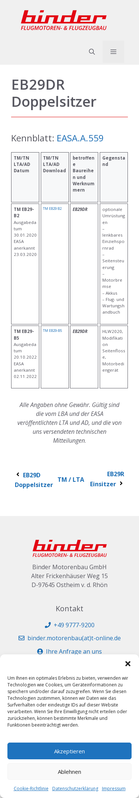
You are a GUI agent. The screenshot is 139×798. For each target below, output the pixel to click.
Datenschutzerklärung (75, 788)
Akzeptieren (69, 751)
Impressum (114, 788)
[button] (128, 663)
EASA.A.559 (80, 138)
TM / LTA (70, 479)
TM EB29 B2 (52, 208)
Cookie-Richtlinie (31, 788)
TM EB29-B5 (52, 330)
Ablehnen (69, 771)
